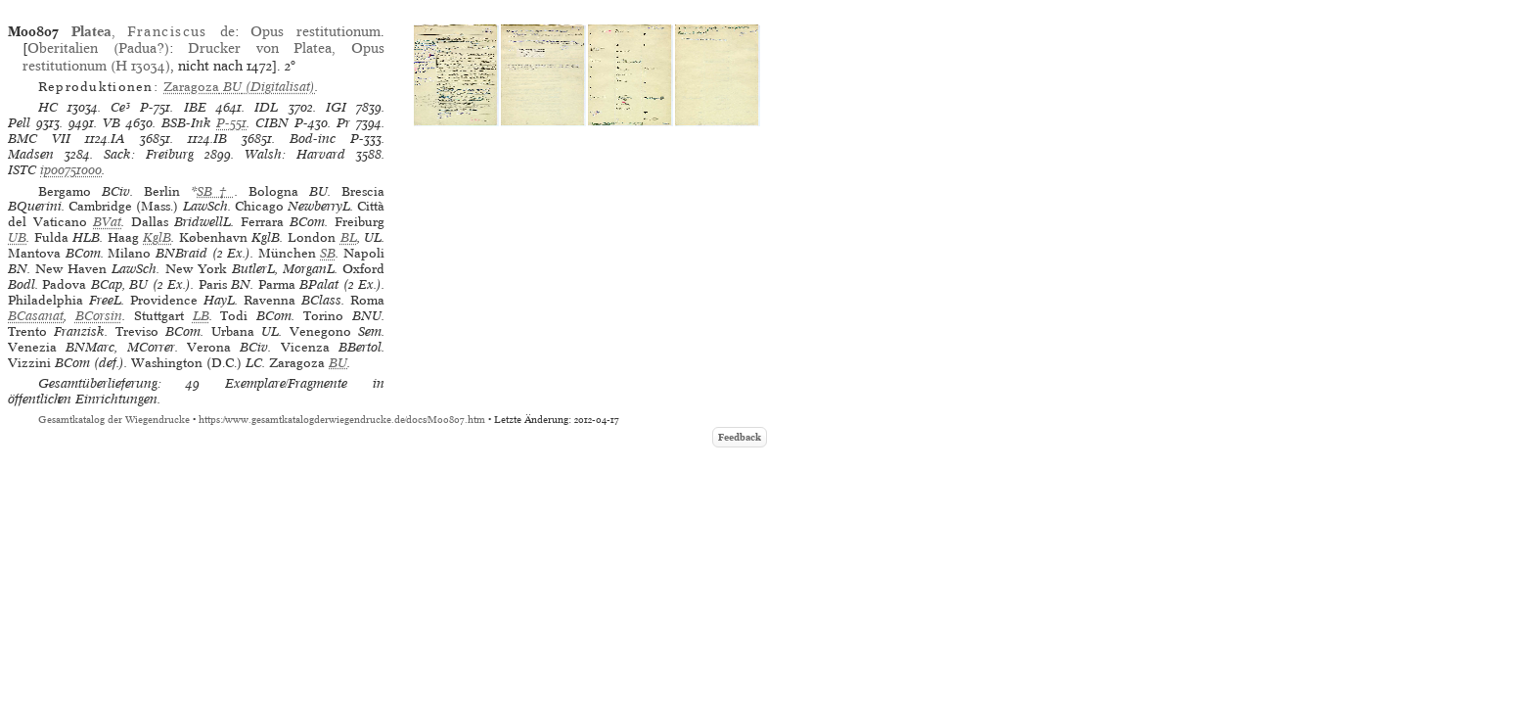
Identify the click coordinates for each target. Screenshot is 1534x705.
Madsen (31, 154)
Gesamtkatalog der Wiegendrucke (114, 419)
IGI (336, 107)
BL (348, 237)
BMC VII (39, 138)
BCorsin (98, 315)
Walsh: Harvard (295, 154)
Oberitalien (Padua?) (98, 48)
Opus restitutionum (315, 31)
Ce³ (120, 107)
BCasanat (36, 315)
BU (338, 362)
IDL (266, 107)
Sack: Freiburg (149, 154)
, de (153, 31)
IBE (195, 107)
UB (17, 237)
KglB (157, 237)
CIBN (272, 123)
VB (111, 123)
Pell (19, 123)
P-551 (231, 123)
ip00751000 (71, 170)
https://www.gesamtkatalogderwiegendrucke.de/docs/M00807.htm (342, 419)
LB (201, 315)
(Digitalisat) (239, 86)
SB (328, 253)
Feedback (739, 437)
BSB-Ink (186, 123)
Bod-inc (313, 138)
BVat (107, 221)
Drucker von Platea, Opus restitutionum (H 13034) (203, 56)
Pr (343, 123)
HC (48, 107)
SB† (215, 191)
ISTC (22, 170)
